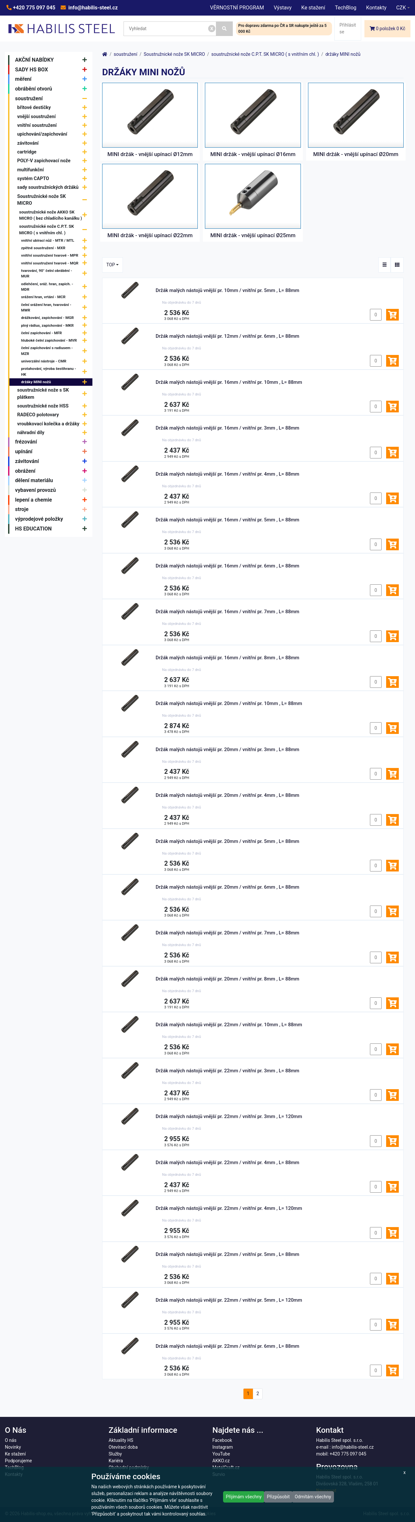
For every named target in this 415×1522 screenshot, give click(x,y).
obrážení (52, 471)
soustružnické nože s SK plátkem (53, 393)
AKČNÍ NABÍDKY (52, 60)
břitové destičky (53, 107)
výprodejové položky (52, 519)
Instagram (222, 1447)
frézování (52, 442)
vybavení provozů (52, 490)
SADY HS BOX (52, 70)
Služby (115, 1453)
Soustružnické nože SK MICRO (53, 200)
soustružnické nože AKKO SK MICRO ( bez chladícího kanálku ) (54, 215)
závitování (53, 143)
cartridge (53, 152)
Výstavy (282, 8)
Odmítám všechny (313, 1496)
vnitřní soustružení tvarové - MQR (55, 263)
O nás (11, 1440)
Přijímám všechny (244, 1496)
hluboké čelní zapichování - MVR (55, 340)
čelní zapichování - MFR (55, 333)
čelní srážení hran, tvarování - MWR (55, 307)
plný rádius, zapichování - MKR (55, 325)
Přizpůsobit (278, 1496)
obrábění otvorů (52, 89)
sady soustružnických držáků (53, 187)
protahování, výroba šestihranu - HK (55, 371)
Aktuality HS (121, 1440)
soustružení (52, 98)
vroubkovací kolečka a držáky (53, 424)
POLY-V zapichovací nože (53, 161)
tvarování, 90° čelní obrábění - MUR (55, 273)
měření (52, 79)
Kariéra (116, 1460)
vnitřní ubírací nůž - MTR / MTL (55, 240)
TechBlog (345, 8)
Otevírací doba (123, 1447)
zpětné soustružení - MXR (55, 248)
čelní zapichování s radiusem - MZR (55, 351)
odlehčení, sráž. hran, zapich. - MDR (55, 286)
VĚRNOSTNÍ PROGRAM (237, 8)
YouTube (221, 1453)
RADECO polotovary (53, 415)
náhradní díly (53, 432)
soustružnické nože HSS (53, 406)
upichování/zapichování (53, 134)
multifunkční (53, 169)
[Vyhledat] (224, 28)
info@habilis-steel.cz (92, 8)
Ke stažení (313, 8)
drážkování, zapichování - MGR (55, 318)
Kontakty (376, 8)
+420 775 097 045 (33, 8)
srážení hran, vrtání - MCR (55, 297)
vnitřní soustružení (53, 125)
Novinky (13, 1447)
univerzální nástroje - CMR (55, 361)
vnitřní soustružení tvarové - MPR (55, 256)
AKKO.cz (221, 1460)
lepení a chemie (52, 500)
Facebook (222, 1440)
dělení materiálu (52, 480)
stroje (52, 510)
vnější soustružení (53, 116)
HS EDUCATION (52, 529)
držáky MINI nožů (55, 382)
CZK (401, 8)
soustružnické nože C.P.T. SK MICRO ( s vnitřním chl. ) (54, 229)
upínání (52, 452)
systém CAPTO (53, 178)
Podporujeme (18, 1460)
